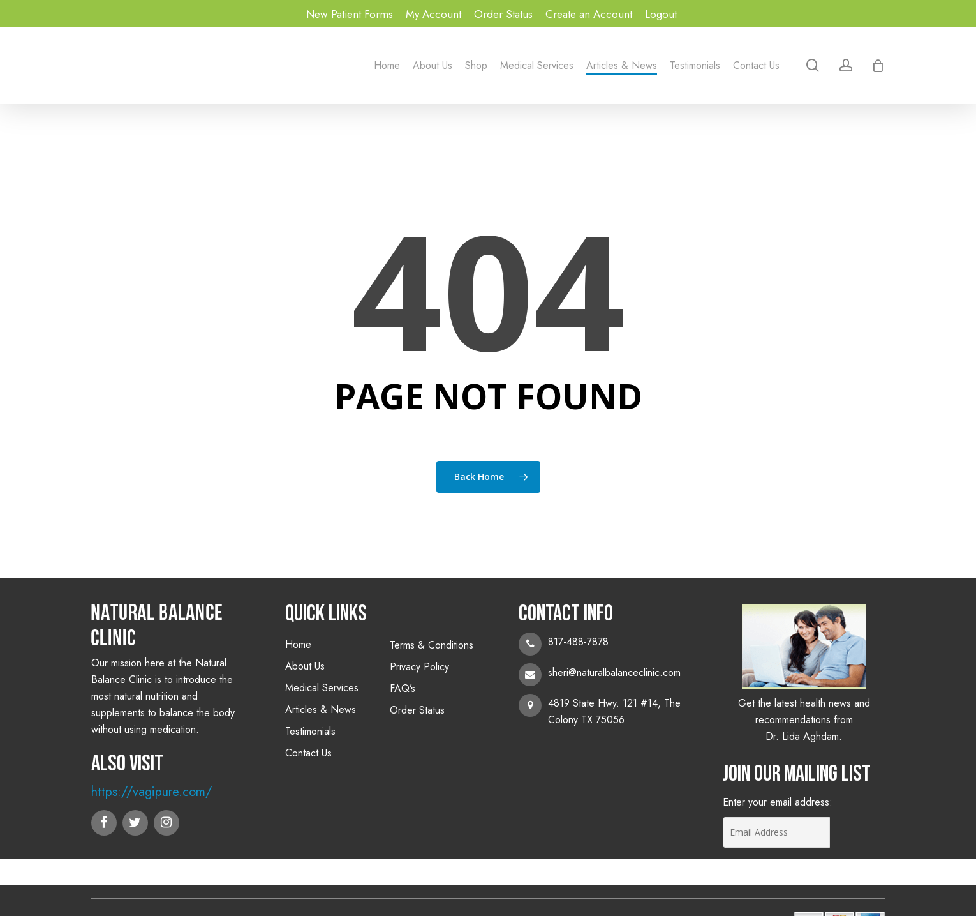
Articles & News (320, 709)
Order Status (417, 710)
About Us (305, 666)
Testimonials (310, 731)
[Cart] (878, 66)
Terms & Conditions (431, 645)
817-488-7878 (578, 641)
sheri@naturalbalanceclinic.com (614, 672)
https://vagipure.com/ (151, 792)
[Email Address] (777, 832)
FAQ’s (402, 688)
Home (298, 644)
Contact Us (308, 753)
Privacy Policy (419, 666)
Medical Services (322, 687)
